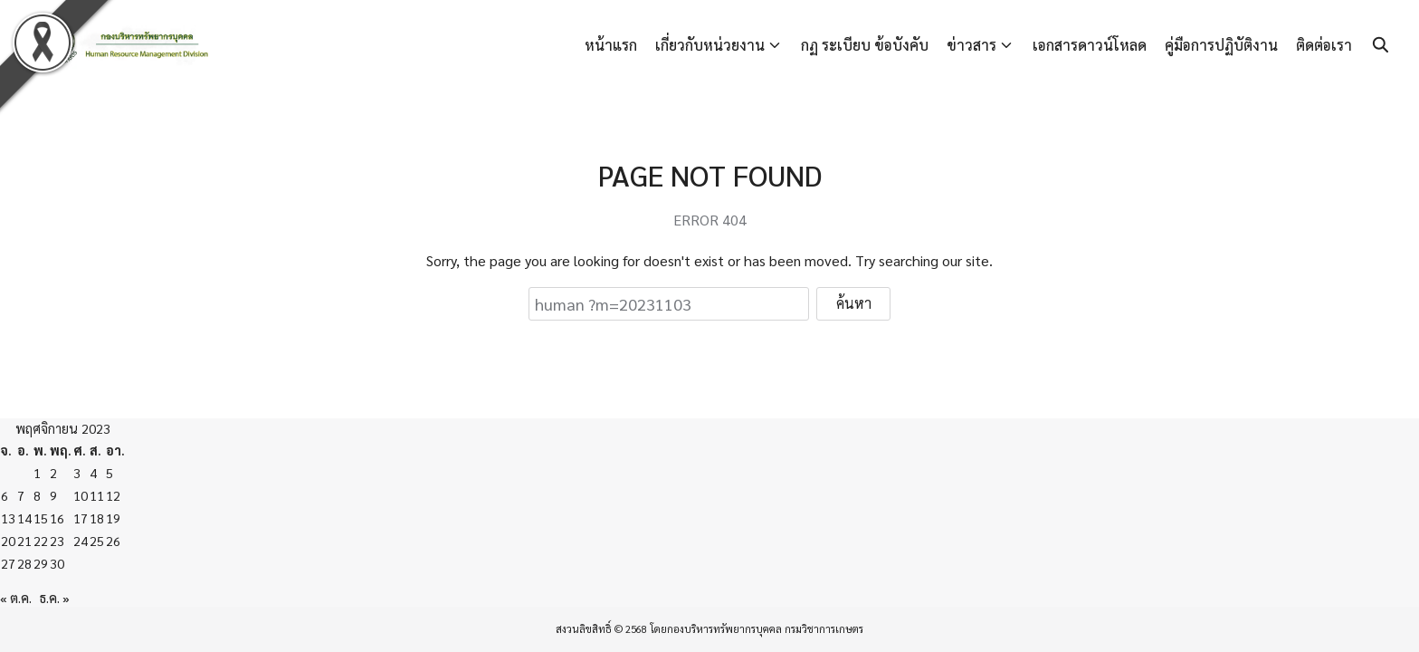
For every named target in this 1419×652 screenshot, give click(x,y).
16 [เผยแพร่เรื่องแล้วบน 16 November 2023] (57, 518)
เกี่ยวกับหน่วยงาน (710, 44)
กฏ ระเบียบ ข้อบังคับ (865, 44)
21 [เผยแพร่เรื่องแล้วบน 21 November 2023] (24, 540)
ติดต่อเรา (1324, 44)
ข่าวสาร (971, 44)
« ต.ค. (16, 598)
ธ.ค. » (55, 598)
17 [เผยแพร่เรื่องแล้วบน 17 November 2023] (80, 518)
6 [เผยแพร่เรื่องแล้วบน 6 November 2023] (4, 495)
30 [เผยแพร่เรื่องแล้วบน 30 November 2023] (57, 563)
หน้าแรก (611, 44)
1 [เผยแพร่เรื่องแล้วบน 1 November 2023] (37, 473)
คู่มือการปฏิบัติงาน (1221, 44)
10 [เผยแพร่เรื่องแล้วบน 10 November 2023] (80, 495)
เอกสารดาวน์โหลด (1090, 44)
